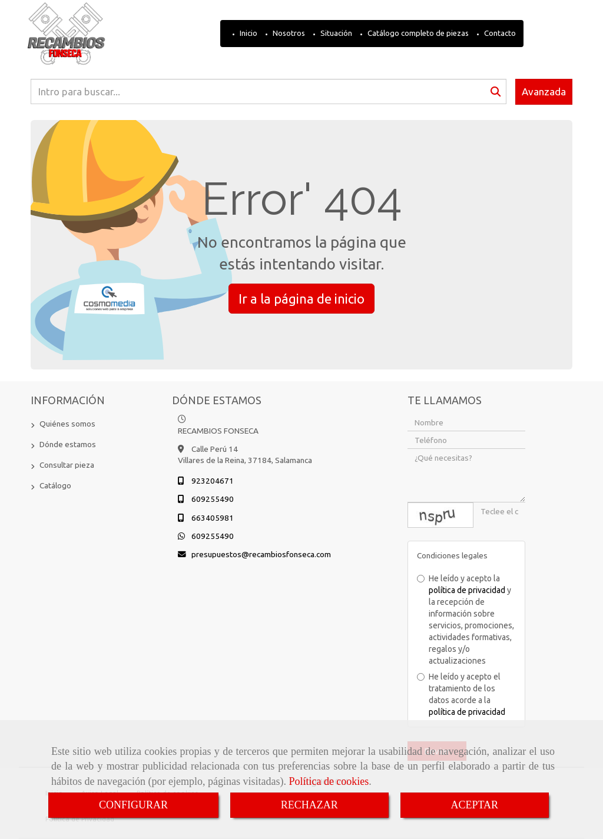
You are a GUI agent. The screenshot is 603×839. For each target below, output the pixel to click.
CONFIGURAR (133, 805)
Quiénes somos (67, 423)
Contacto (499, 33)
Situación (335, 33)
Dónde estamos (67, 444)
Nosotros (288, 33)
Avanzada (544, 91)
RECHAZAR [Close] (309, 805)
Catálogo (55, 485)
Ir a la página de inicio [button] (301, 298)
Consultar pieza (66, 465)
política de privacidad (467, 590)
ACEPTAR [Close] (475, 805)
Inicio (247, 33)
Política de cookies (329, 781)
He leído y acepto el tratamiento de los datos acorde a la (461, 694)
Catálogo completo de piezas (417, 33)
